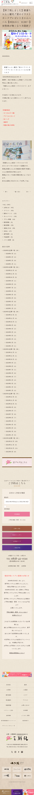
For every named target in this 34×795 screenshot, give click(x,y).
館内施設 (8, 695)
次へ (27, 191)
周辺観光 (8, 700)
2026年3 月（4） (11, 257)
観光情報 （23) (7, 225)
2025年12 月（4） (11, 270)
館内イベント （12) (9, 213)
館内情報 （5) (7, 222)
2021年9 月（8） (11, 451)
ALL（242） (6, 204)
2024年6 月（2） (11, 328)
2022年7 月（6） (11, 414)
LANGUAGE (24, 2)
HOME (8, 685)
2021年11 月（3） (11, 445)
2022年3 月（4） (11, 428)
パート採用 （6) (8, 240)
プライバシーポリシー (7, 725)
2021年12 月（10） (11, 441)
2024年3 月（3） (11, 339)
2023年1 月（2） (11, 390)
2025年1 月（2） (11, 308)
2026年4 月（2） (11, 253)
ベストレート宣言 (8, 710)
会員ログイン (16, 615)
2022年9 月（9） (11, 407)
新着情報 (8, 705)
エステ (26, 695)
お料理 (8, 690)
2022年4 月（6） (11, 424)
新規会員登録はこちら (16, 653)
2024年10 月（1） (11, 322)
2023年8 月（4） (11, 366)
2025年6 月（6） (11, 291)
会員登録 (23, 566)
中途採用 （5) (7, 237)
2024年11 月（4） (11, 318)
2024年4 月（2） (11, 335)
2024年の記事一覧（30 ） (11, 311)
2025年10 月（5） (11, 277)
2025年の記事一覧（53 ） (11, 267)
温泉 (25, 685)
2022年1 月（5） (11, 435)
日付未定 (7, 509)
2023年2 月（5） (11, 387)
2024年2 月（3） (11, 342)
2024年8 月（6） (11, 325)
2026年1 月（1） (11, 264)
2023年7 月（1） (11, 369)
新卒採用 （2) (7, 234)
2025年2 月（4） (11, 305)
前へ (6, 191)
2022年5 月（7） (11, 421)
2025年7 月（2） (11, 287)
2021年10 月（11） (11, 448)
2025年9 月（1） (11, 281)
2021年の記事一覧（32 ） (11, 438)
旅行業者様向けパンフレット (8, 720)
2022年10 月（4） (11, 404)
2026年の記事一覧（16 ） (11, 250)
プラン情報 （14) (8, 219)
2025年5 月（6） (11, 294)
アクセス (25, 700)
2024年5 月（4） (11, 332)
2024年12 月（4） (11, 315)
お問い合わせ (25, 705)
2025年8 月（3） (11, 284)
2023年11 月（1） (11, 356)
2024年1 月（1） (11, 346)
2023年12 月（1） (11, 352)
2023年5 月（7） (11, 376)
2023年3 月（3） (11, 383)
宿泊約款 (25, 720)
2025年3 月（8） (11, 301)
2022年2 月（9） (11, 431)
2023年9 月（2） (11, 363)
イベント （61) (8, 210)
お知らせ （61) (8, 207)
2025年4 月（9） (11, 298)
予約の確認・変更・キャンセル (17, 612)
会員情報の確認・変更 (13, 566)
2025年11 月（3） (11, 274)
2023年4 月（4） (11, 380)
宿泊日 (6, 497)
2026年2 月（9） (11, 260)
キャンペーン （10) (9, 216)
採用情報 (8, 715)
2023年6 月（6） (11, 373)
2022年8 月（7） (11, 410)
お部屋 (26, 690)
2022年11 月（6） (11, 400)
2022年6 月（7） (11, 417)
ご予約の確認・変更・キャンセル (17, 519)
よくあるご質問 (25, 715)
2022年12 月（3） (11, 397)
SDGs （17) (7, 231)
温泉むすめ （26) (8, 228)
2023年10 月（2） (11, 359)
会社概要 (25, 710)
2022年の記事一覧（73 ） (11, 393)
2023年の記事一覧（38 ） (11, 349)
